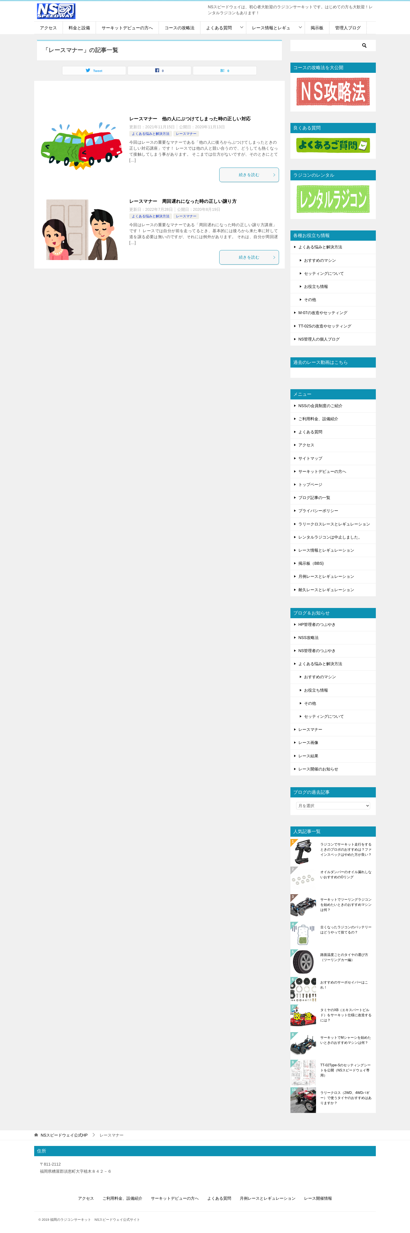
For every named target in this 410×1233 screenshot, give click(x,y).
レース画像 (308, 742)
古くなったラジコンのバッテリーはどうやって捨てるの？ (346, 929)
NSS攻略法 (308, 637)
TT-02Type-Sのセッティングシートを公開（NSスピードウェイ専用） (345, 1070)
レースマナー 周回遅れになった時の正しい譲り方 (183, 201)
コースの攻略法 (179, 27)
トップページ (310, 484)
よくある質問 (219, 27)
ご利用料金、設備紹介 (318, 419)
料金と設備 (79, 27)
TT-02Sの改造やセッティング (324, 326)
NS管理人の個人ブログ (319, 339)
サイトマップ (310, 458)
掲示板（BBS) (311, 563)
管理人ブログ (348, 27)
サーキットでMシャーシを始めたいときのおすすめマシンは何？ (345, 1040)
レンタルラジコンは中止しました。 (330, 537)
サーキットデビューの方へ (127, 27)
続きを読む (257, 174)
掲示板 (317, 27)
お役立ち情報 (316, 286)
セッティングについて (324, 273)
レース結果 (308, 756)
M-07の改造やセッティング (322, 312)
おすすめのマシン (320, 260)
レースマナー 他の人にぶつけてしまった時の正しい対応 (190, 118)
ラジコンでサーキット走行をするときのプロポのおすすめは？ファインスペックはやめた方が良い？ (346, 849)
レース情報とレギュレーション (326, 550)
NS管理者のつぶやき (317, 650)
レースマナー (186, 134)
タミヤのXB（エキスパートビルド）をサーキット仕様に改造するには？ (346, 1015)
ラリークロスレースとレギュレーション (334, 524)
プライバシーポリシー (318, 510)
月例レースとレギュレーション (326, 576)
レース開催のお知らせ (318, 769)
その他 (310, 299)
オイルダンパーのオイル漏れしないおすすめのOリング (346, 874)
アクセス (48, 27)
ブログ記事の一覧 (314, 497)
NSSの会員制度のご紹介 (320, 405)
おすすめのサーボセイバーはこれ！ (344, 984)
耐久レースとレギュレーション (326, 589)
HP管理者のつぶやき (317, 624)
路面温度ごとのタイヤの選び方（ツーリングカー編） (344, 957)
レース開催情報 (318, 1198)
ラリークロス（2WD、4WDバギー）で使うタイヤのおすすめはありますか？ (346, 1098)
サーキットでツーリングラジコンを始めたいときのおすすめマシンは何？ (346, 905)
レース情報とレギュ (271, 27)
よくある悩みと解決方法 (150, 134)
